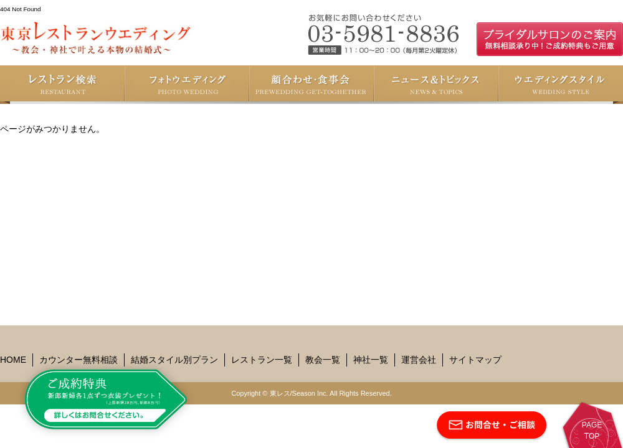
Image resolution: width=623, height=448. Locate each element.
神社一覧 (370, 360)
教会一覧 (322, 360)
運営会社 (418, 360)
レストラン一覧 (261, 360)
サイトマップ (475, 360)
